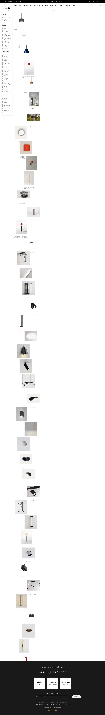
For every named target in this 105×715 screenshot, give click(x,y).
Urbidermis (6, 46)
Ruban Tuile (6, 109)
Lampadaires (6, 64)
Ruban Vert (6, 110)
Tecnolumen (6, 42)
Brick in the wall (7, 28)
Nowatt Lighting (7, 34)
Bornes (5, 59)
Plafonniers (6, 71)
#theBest (61, 5)
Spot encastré (6, 80)
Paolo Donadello (7, 37)
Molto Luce (6, 31)
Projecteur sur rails (6, 75)
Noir (5, 99)
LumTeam (6, 30)
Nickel (5, 98)
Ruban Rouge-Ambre (7, 107)
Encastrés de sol (7, 62)
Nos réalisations (18, 5)
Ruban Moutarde (7, 102)
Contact (73, 5)
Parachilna (6, 38)
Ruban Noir (6, 105)
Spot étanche (6, 82)
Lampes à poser (7, 69)
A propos (67, 5)
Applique (6, 55)
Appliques (6, 56)
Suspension (6, 85)
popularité (6, 20)
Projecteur (6, 73)
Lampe (5, 66)
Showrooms (45, 5)
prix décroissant (7, 19)
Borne (5, 57)
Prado (5, 39)
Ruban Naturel (7, 104)
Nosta (5, 32)
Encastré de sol (7, 60)
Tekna (5, 44)
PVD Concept (6, 35)
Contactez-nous (47, 707)
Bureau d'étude (53, 5)
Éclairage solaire (7, 90)
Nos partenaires (36, 5)
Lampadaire (6, 63)
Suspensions (6, 86)
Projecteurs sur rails (7, 79)
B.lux (5, 27)
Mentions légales (57, 707)
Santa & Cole (6, 41)
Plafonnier (6, 70)
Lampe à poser (7, 67)
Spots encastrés (7, 83)
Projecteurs (6, 77)
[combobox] (85, 5)
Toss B (5, 45)
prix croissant (6, 17)
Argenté (5, 97)
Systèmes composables (6, 88)
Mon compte (100, 5)
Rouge (5, 101)
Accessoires (6, 53)
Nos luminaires (27, 5)
